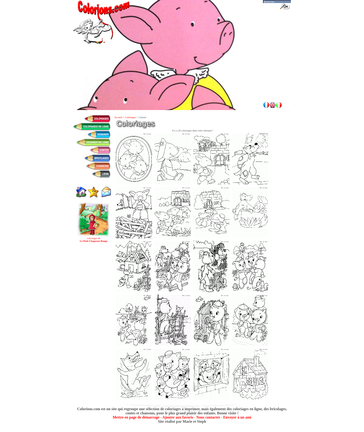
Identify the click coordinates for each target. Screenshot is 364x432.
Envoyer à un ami (237, 417)
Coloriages (130, 117)
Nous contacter (208, 417)
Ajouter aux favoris (177, 417)
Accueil (118, 117)
